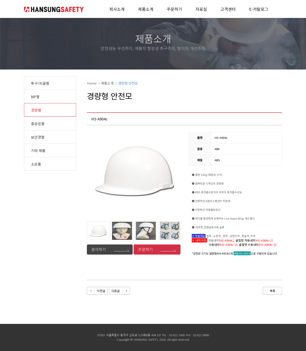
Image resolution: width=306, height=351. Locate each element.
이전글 (101, 291)
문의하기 (98, 249)
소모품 (36, 164)
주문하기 (174, 9)
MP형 (35, 96)
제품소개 (145, 9)
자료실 (201, 9)
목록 (272, 291)
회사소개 (117, 9)
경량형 (36, 110)
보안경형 (37, 137)
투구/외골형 (40, 83)
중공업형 (37, 123)
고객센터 (228, 9)
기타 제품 (38, 150)
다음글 (116, 291)
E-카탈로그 (258, 9)
